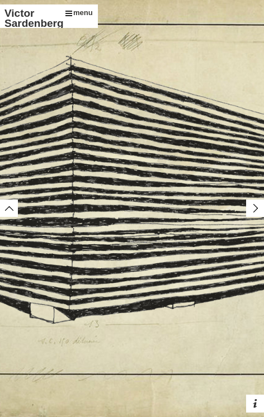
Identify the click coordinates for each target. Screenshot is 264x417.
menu (79, 12)
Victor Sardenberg (32, 18)
